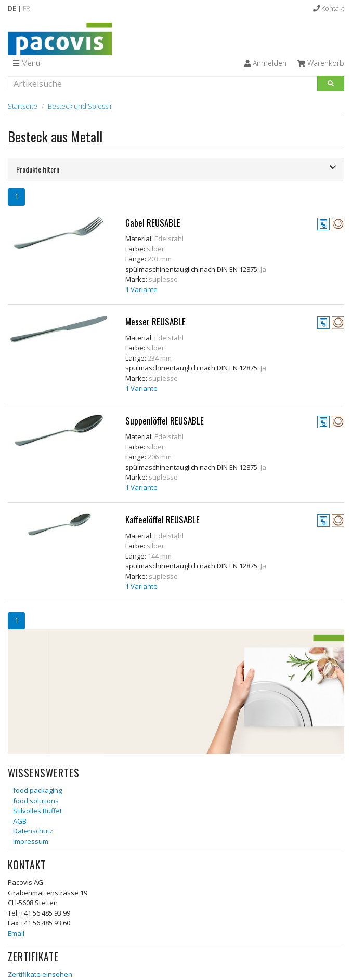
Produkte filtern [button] (176, 169)
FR (26, 8)
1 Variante (141, 289)
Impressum (30, 841)
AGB (20, 821)
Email (16, 933)
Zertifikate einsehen (40, 974)
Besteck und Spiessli (79, 106)
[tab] (176, 169)
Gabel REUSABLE (152, 222)
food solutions (36, 800)
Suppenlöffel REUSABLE (164, 420)
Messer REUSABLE (155, 321)
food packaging (37, 790)
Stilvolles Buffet (37, 810)
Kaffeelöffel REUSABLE (162, 519)
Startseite (22, 106)
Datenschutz (33, 831)
